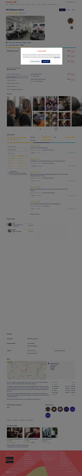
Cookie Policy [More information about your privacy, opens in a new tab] (56, 57)
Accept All (46, 61)
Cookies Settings (35, 61)
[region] (41, 56)
